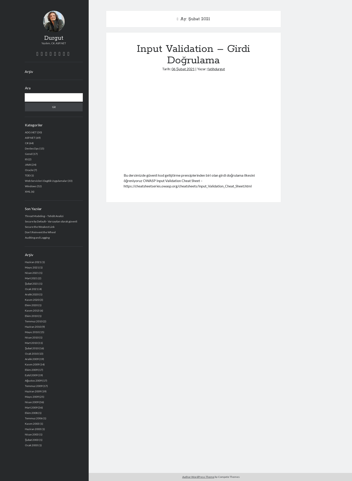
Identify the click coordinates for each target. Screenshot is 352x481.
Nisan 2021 (32, 273)
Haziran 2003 (33, 429)
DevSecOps (32, 148)
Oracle (29, 170)
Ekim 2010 (31, 316)
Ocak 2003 (31, 445)
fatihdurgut (216, 69)
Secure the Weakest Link (40, 226)
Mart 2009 (31, 407)
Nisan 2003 (32, 434)
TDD (27, 175)
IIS (26, 159)
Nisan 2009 (32, 402)
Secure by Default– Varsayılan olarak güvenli (51, 221)
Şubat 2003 (32, 439)
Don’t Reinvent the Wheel (40, 232)
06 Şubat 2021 (183, 69)
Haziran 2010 (33, 326)
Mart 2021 (31, 278)
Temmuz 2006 (33, 418)
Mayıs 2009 (32, 396)
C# (26, 143)
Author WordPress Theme (198, 477)
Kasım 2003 (32, 423)
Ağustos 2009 (33, 380)
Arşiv (29, 71)
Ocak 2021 (31, 289)
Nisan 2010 (32, 337)
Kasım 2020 (32, 299)
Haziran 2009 (33, 391)
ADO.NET (31, 132)
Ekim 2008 (31, 413)
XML (28, 191)
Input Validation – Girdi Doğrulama (193, 54)
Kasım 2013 (32, 310)
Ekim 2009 (31, 369)
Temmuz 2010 (33, 321)
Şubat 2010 (32, 348)
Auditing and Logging (37, 237)
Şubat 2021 (32, 283)
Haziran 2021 (33, 262)
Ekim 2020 (31, 305)
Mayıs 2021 (32, 267)
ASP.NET (30, 137)
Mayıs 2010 (32, 332)
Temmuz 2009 (33, 386)
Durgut (53, 38)
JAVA (28, 164)
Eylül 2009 (31, 375)
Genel (28, 154)
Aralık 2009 (32, 359)
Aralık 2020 (32, 294)
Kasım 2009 (32, 364)
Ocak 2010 (31, 353)
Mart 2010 (31, 343)
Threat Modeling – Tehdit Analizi (44, 216)
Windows (30, 186)
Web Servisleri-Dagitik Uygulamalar (46, 180)
